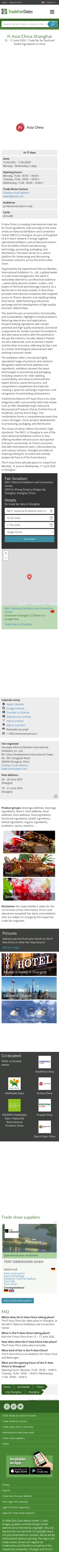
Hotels (5, 1443)
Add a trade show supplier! (18, 1300)
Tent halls (9, 1281)
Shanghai (33, 1392)
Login (4, 2)
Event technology (14, 1276)
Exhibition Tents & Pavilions (20, 1278)
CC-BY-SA (54, 604)
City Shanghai (13, 1392)
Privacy (6, 1484)
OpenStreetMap (38, 604)
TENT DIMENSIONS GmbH (23, 1261)
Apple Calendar (15, 704)
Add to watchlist (15, 725)
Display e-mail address (16, 192)
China (39, 1387)
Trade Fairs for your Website (17, 1496)
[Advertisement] (29, 76)
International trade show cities (18, 1432)
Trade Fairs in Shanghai (18, 624)
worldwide (23, 1387)
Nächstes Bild (55, 1238)
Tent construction (14, 1273)
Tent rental (10, 1284)
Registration (15, 2)
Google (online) (15, 708)
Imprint (6, 1490)
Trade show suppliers (13, 1438)
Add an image (10, 947)
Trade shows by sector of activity (19, 1415)
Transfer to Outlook (17, 712)
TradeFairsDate (17, 11)
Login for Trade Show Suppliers (18, 1512)
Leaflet (23, 604)
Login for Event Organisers (16, 1507)
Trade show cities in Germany (17, 1426)
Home (6, 1387)
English (51, 2)
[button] (29, 577)
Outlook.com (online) (18, 716)
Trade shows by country (14, 1421)
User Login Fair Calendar (15, 1501)
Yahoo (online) (14, 721)
